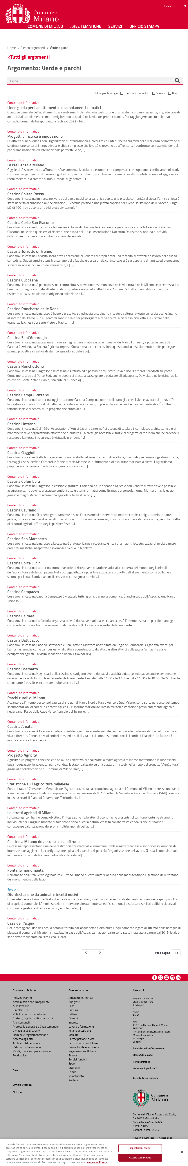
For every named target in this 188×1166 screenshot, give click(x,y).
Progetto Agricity (22, 755)
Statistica (74, 1068)
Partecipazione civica (81, 1039)
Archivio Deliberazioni (26, 1043)
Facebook (154, 977)
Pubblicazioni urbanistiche (29, 1014)
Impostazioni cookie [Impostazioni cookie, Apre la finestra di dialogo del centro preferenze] (140, 1148)
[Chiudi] (182, 1152)
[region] (94, 1152)
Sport (71, 1063)
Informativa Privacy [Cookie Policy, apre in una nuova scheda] (97, 1162)
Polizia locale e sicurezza (83, 1047)
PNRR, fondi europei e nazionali (32, 1051)
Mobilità (73, 1035)
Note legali (150, 1137)
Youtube (166, 977)
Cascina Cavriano (21, 510)
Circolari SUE (21, 1010)
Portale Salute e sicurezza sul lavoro (151, 1031)
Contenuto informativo (136, 93)
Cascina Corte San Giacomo (30, 222)
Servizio (160, 93)
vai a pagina (162, 953)
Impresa (73, 1022)
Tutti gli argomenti (30, 56)
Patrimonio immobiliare (83, 1043)
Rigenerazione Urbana (82, 1051)
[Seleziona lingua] (175, 17)
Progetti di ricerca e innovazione (35, 136)
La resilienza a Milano (25, 165)
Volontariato (76, 1076)
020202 (155, 1130)
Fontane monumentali (26, 870)
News (175, 93)
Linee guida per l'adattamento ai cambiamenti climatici (54, 107)
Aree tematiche (85, 37)
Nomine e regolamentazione (30, 1035)
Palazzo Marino (22, 998)
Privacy (137, 1137)
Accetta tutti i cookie (140, 1157)
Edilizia (72, 1014)
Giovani (73, 1018)
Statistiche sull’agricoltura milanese (38, 784)
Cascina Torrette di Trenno (29, 251)
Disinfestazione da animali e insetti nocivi (42, 894)
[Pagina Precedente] (86, 952)
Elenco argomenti (33, 47)
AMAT (136, 1015)
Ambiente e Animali (80, 998)
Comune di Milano (45, 37)
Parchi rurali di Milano (26, 697)
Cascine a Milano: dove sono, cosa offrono (43, 841)
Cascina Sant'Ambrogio (27, 337)
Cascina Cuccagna (22, 280)
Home (11, 47)
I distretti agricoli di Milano (30, 812)
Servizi (115, 37)
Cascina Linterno (21, 424)
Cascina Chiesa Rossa (25, 194)
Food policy (20, 1055)
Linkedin (178, 977)
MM (135, 1021)
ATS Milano (138, 1005)
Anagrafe (74, 1002)
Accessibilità (166, 1137)
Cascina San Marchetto (27, 538)
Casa (71, 1006)
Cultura (73, 1010)
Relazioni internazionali (27, 1047)
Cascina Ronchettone (25, 366)
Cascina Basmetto (22, 669)
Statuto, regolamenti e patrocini (33, 1018)
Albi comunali (21, 1022)
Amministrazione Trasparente (31, 1002)
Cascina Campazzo (23, 591)
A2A (135, 1018)
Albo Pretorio (21, 1006)
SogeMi (137, 1041)
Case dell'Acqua (20, 923)
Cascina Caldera (20, 616)
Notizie (17, 1092)
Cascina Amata (19, 726)
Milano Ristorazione (143, 1035)
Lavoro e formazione (81, 1026)
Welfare (73, 1080)
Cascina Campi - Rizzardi (28, 395)
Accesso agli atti (23, 1039)
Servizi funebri (77, 1059)
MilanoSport (139, 1038)
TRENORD (138, 1028)
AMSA (136, 1011)
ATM (135, 1008)
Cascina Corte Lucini (24, 563)
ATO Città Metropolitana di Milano (150, 1025)
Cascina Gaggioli (21, 452)
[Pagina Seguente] (100, 952)
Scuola (72, 1055)
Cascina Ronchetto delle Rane (33, 308)
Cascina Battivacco (23, 640)
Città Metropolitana (143, 1001)
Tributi (72, 1072)
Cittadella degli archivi (27, 1030)
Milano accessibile (79, 1030)
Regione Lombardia (143, 998)
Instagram (172, 977)
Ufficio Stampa (144, 37)
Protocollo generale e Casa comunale (36, 1026)
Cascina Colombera (23, 481)
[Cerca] (177, 81)
